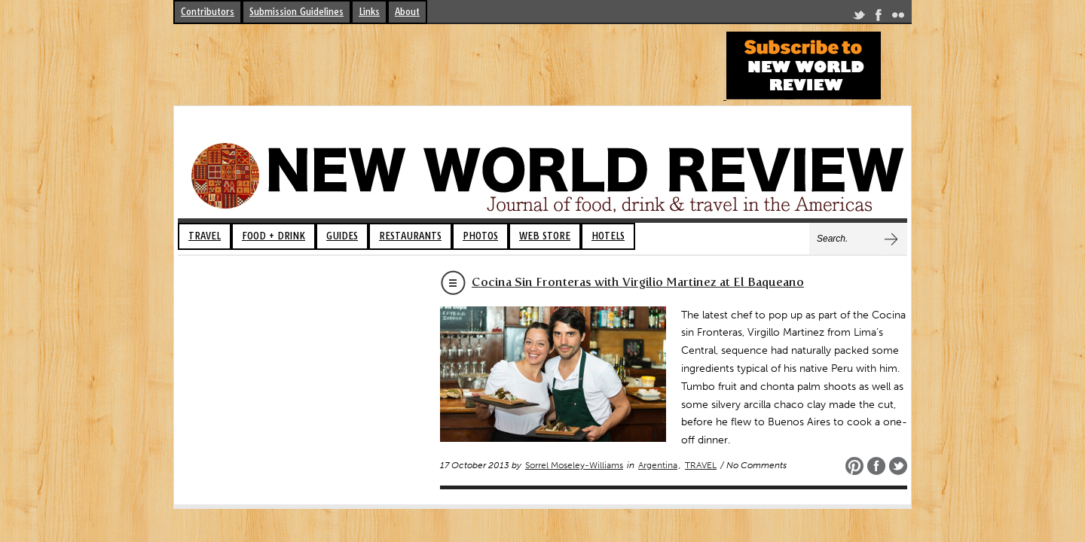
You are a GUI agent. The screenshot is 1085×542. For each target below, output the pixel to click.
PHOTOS (480, 236)
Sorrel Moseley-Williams (574, 465)
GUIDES (342, 236)
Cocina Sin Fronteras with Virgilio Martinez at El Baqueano (638, 282)
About (407, 11)
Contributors (207, 11)
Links (369, 11)
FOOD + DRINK (273, 236)
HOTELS (608, 236)
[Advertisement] (447, 65)
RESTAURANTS (410, 236)
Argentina (657, 465)
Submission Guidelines (296, 11)
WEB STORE (544, 236)
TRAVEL (204, 236)
